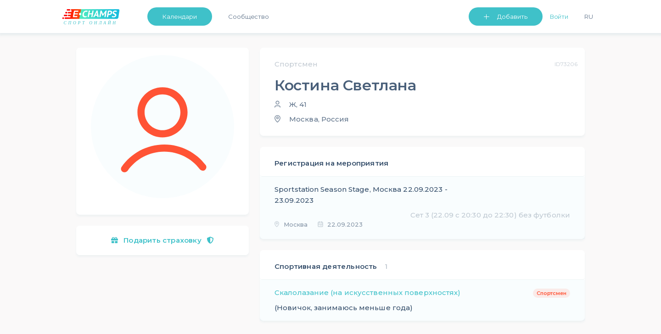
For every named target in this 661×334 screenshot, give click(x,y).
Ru (588, 16)
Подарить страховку (162, 240)
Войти (559, 16)
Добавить (512, 16)
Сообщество (248, 16)
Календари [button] (179, 16)
